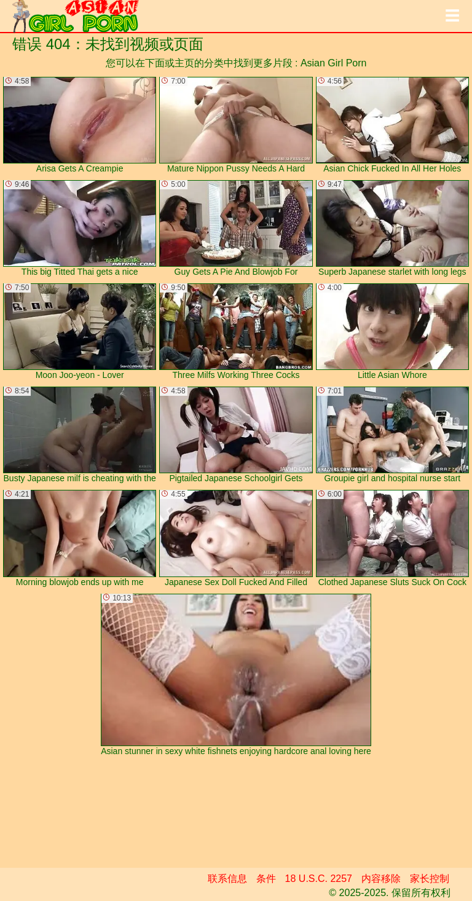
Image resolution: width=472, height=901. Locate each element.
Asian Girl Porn (334, 63)
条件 (266, 878)
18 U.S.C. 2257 (318, 878)
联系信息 (227, 878)
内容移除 (381, 878)
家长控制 (429, 878)
